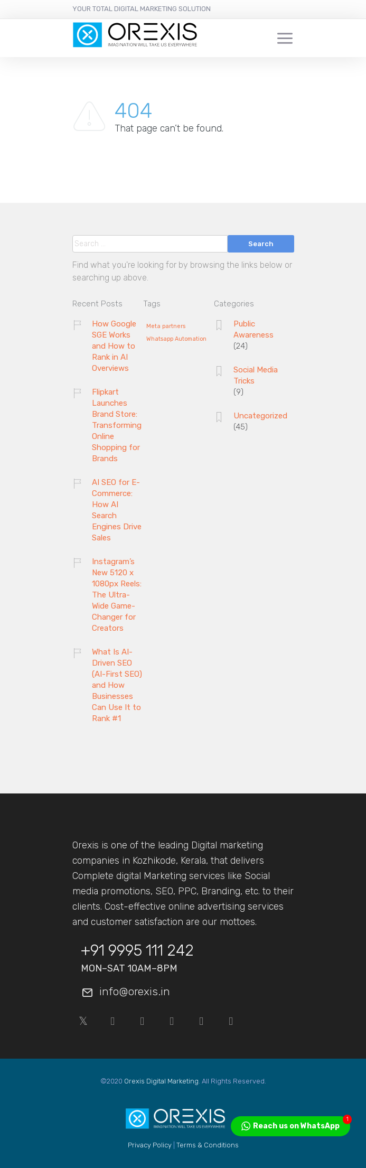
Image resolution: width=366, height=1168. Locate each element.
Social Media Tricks (255, 375)
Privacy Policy (150, 1145)
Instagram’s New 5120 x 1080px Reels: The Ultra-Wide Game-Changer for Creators (117, 595)
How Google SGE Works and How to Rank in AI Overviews (114, 346)
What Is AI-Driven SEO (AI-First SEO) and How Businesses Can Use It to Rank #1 (117, 685)
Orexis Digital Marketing (161, 1081)
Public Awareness (253, 329)
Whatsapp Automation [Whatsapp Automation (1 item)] (176, 339)
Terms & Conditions (207, 1145)
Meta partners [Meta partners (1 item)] (165, 326)
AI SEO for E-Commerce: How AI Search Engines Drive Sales (117, 510)
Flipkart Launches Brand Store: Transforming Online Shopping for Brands (117, 425)
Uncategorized (260, 416)
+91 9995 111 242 (137, 950)
